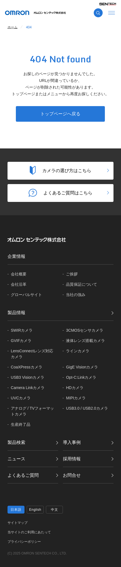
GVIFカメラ (21, 340)
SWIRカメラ (22, 330)
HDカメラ (74, 387)
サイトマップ (18, 523)
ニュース (16, 458)
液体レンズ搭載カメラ (85, 340)
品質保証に (81, 284)
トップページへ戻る (60, 113)
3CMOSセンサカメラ (84, 330)
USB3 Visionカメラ (27, 377)
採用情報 (72, 458)
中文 (54, 510)
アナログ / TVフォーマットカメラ (32, 411)
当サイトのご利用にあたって (29, 532)
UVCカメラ (21, 398)
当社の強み (75, 294)
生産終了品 (20, 424)
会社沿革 (18, 284)
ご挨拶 (72, 274)
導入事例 (72, 442)
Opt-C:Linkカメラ (81, 377)
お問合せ (72, 475)
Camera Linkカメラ (28, 387)
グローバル (26, 295)
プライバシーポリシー (24, 542)
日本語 (16, 510)
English (35, 510)
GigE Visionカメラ (82, 367)
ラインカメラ (77, 351)
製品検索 (16, 442)
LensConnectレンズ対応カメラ (32, 354)
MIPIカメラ (76, 398)
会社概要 (18, 274)
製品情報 (16, 312)
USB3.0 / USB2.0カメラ (87, 408)
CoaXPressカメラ (26, 367)
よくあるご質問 (23, 475)
